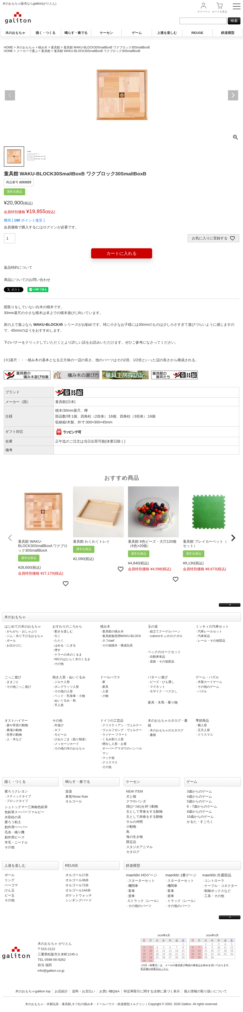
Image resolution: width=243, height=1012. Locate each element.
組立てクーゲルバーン (165, 631)
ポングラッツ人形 (66, 687)
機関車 (133, 886)
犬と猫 (131, 796)
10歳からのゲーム (200, 817)
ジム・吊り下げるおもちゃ (25, 636)
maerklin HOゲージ (141, 875)
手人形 (59, 705)
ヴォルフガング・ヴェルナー (122, 730)
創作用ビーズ (14, 837)
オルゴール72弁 (77, 885)
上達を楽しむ (167, 33)
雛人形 (202, 725)
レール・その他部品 (211, 640)
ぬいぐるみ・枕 (65, 700)
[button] (10, 538)
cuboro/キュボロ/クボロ (166, 636)
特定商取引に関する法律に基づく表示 (152, 991)
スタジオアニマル (139, 847)
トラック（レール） (182, 901)
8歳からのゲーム (199, 811)
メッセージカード (66, 744)
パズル (202, 691)
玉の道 (153, 626)
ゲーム (137, 33)
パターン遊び (158, 677)
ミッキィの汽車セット (212, 626)
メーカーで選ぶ (27, 51)
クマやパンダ (136, 801)
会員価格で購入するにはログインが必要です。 (41, 227)
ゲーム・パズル (207, 677)
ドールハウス (110, 677)
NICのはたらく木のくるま (72, 659)
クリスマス (110, 762)
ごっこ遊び (13, 677)
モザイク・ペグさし (163, 691)
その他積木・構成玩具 (117, 645)
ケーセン (106, 33)
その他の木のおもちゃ (69, 748)
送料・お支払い (83, 991)
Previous (10, 95)
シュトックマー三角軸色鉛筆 (26, 807)
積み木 (42, 47)
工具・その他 (214, 896)
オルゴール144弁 (78, 890)
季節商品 (202, 720)
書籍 (153, 735)
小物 (105, 696)
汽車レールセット (210, 631)
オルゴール (73, 801)
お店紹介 (61, 991)
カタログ (132, 852)
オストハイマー (16, 720)
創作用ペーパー (16, 827)
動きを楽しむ (63, 631)
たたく (59, 640)
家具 (105, 687)
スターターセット (141, 881)
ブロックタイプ (17, 801)
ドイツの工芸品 (111, 720)
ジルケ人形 (62, 682)
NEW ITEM (134, 791)
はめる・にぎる (65, 645)
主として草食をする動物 (144, 811)
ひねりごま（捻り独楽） (71, 739)
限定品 (131, 842)
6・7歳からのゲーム (202, 806)
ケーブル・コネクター (220, 886)
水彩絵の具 (13, 817)
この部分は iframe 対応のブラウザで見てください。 (190, 956)
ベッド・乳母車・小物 (69, 696)
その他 (59, 664)
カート (219, 11)
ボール (11, 640)
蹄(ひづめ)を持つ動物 (142, 806)
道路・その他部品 (162, 661)
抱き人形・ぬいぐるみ (68, 677)
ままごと (13, 682)
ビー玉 (10, 895)
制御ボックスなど (217, 891)
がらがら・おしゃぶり (22, 631)
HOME (8, 47)
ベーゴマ (11, 885)
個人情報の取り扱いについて (205, 991)
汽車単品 (204, 636)
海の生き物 (134, 837)
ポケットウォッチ (78, 895)
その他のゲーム (208, 687)
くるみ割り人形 (113, 739)
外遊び (59, 725)
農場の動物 (14, 730)
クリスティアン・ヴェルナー (122, 725)
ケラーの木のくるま (68, 654)
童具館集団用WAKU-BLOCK (121, 636)
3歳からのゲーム (199, 791)
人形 (105, 691)
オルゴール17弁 (77, 875)
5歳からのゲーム (199, 801)
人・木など (14, 739)
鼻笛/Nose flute (76, 796)
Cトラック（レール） (144, 901)
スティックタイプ (19, 796)
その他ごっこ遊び (19, 687)
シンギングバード (78, 900)
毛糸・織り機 (14, 832)
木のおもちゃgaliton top (33, 991)
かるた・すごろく (200, 822)
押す (57, 650)
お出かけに (14, 645)
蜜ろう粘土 (13, 822)
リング (10, 880)
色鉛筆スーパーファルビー (24, 812)
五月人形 (204, 730)
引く (57, 636)
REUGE (197, 33)
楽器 (68, 791)
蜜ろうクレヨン (16, 791)
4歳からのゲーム (199, 796)
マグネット (157, 687)
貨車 (131, 896)
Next (233, 95)
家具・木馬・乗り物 (163, 702)
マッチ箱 (108, 758)
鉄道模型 (227, 33)
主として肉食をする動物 (144, 817)
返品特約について (18, 267)
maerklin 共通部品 (216, 875)
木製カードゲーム (210, 682)
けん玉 (10, 890)
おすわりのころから (67, 626)
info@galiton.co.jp (51, 970)
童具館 (55, 47)
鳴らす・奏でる (76, 33)
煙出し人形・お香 (114, 744)
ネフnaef (108, 640)
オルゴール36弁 (77, 880)
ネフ (57, 730)
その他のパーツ (139, 906)
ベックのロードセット (164, 652)
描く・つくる (45, 33)
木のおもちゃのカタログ (166, 730)
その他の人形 (63, 691)
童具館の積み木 (113, 631)
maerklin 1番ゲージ (180, 875)
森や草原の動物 (17, 725)
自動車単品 (157, 656)
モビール (60, 734)
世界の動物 (14, 734)
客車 (131, 891)
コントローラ (214, 881)
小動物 (131, 826)
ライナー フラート (114, 734)
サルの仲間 (134, 822)
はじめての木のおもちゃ (23, 626)
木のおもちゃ (15, 33)
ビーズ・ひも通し (162, 682)
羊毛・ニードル (16, 842)
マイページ (203, 11)
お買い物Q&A (109, 991)
